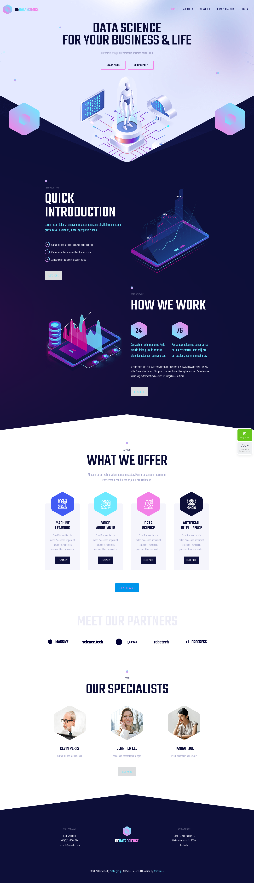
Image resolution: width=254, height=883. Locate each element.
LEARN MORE (113, 65)
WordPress (158, 870)
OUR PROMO (141, 65)
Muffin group (115, 870)
